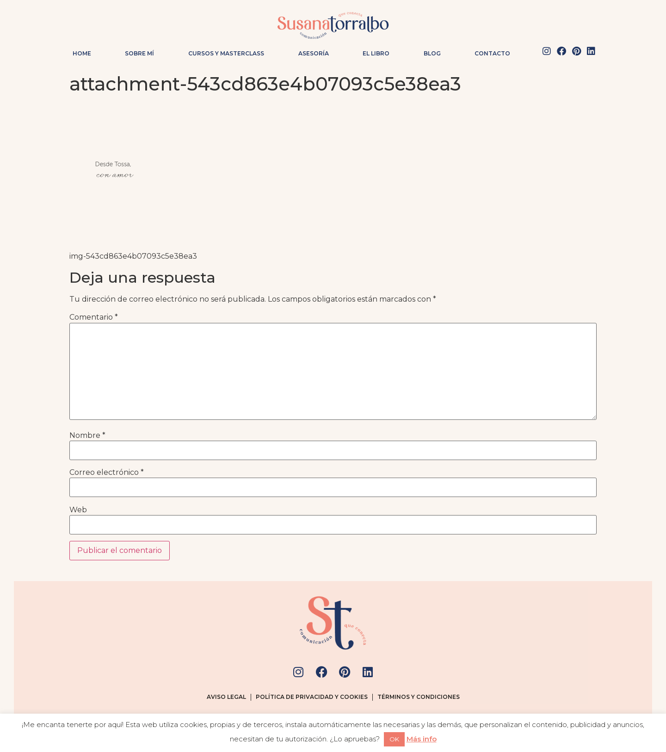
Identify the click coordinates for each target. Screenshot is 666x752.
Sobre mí (139, 53)
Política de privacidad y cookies (312, 696)
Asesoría (313, 53)
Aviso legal (226, 696)
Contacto (492, 53)
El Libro (376, 53)
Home (82, 53)
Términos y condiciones (418, 696)
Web (78, 510)
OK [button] (394, 739)
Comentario (93, 317)
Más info (422, 738)
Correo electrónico (106, 472)
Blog (432, 53)
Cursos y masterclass (226, 53)
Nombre (87, 435)
